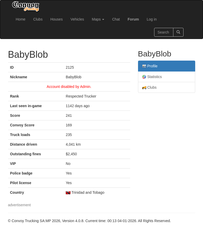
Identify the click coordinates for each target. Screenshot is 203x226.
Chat (116, 19)
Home (20, 19)
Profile (150, 66)
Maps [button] (98, 19)
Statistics (152, 77)
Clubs (38, 19)
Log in (152, 19)
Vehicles (77, 19)
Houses (56, 19)
